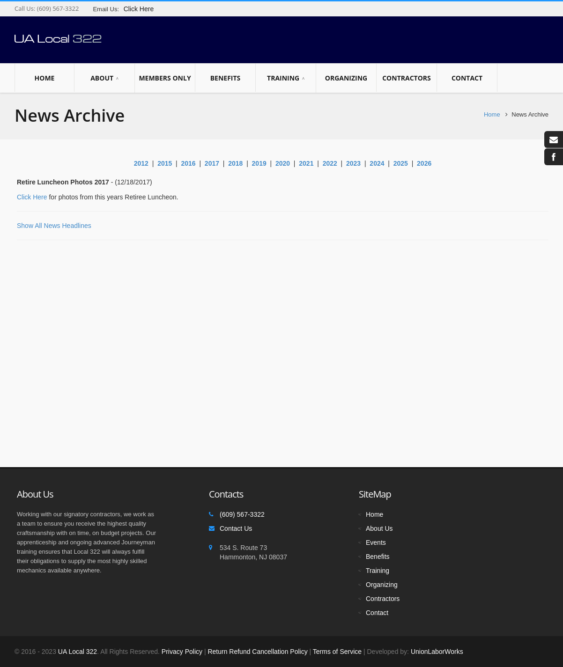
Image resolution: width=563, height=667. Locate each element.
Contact (467, 78)
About (104, 78)
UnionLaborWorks (436, 651)
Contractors (407, 78)
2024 (377, 163)
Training (286, 78)
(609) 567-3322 (57, 8)
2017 (212, 163)
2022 (330, 163)
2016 (188, 163)
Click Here (32, 197)
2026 (424, 163)
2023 (353, 163)
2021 (306, 163)
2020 (282, 163)
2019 (259, 163)
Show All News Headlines (54, 225)
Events (376, 542)
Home (44, 78)
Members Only (165, 78)
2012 (141, 163)
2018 (235, 163)
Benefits (225, 78)
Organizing (346, 78)
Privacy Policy (182, 651)
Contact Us (236, 528)
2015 (164, 163)
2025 (400, 163)
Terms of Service (337, 651)
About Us (379, 528)
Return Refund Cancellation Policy (257, 651)
